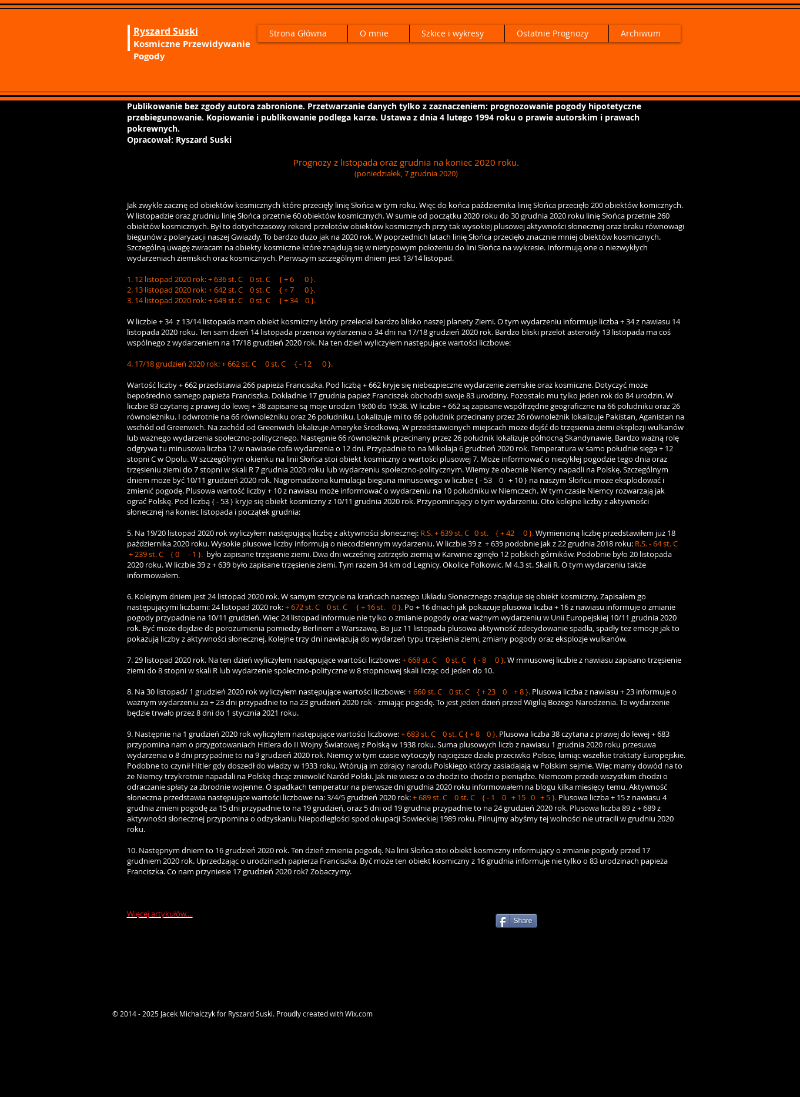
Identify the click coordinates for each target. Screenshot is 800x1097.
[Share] (516, 921)
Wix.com (359, 1013)
